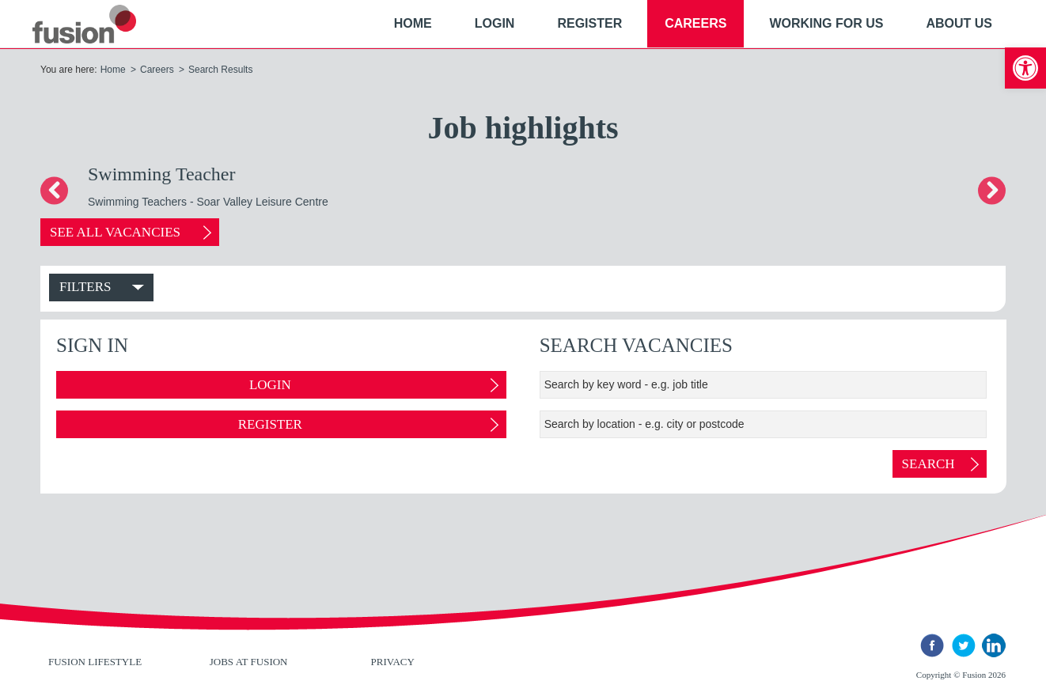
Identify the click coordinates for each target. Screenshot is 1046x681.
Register (589, 23)
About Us (959, 23)
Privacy (393, 662)
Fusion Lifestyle (95, 662)
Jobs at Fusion (249, 662)
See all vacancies (119, 232)
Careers (695, 23)
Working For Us (826, 23)
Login (495, 23)
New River (103, 24)
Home (413, 23)
